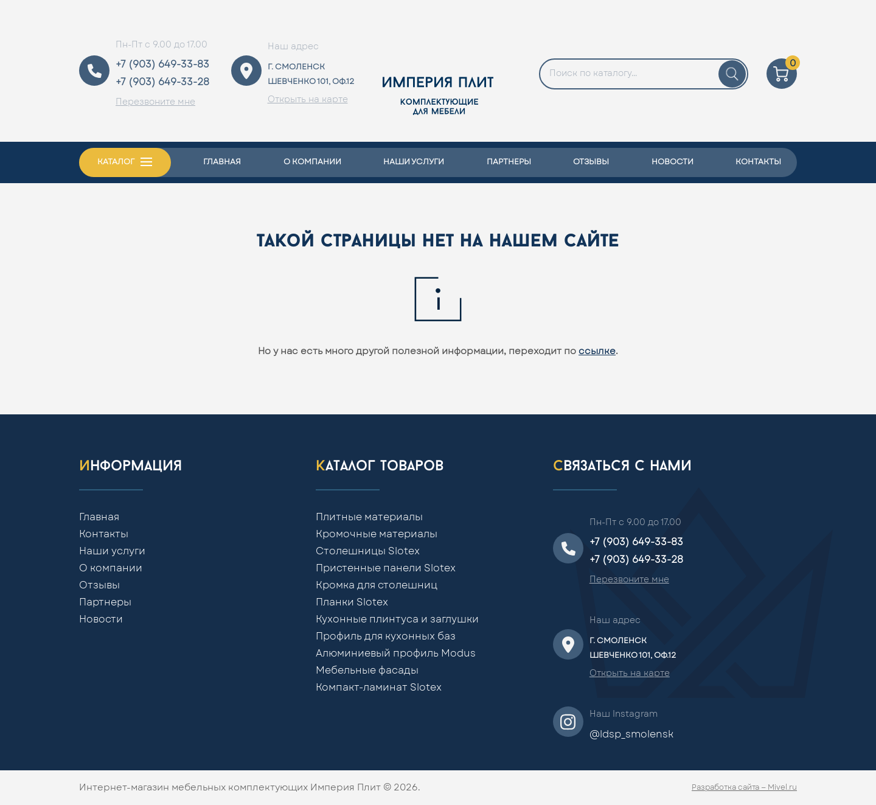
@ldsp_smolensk (631, 734)
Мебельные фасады (367, 670)
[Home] (438, 71)
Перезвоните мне (155, 102)
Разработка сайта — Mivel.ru (744, 787)
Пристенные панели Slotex (386, 568)
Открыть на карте (308, 100)
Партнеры (509, 162)
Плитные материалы (369, 517)
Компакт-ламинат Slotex (379, 687)
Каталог (115, 162)
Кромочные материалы (376, 534)
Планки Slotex (352, 602)
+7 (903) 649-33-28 (162, 82)
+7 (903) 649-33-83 (162, 64)
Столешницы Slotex (368, 551)
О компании (312, 162)
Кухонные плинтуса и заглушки (397, 619)
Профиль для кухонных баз (386, 636)
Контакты (758, 162)
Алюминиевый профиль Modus (396, 653)
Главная (222, 162)
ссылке (597, 351)
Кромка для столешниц (376, 585)
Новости (672, 162)
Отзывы (591, 162)
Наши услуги (413, 162)
